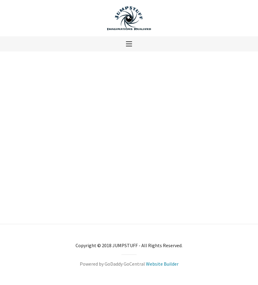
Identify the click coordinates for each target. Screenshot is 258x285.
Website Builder (162, 264)
